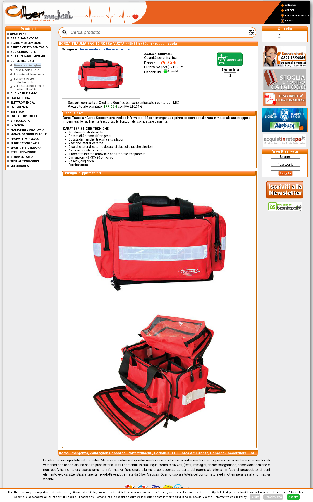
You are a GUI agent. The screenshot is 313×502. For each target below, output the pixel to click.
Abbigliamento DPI (24, 38)
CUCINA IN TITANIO (23, 93)
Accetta (293, 497)
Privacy (289, 21)
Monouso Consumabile (28, 134)
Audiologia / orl (23, 52)
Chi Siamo (290, 5)
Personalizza (273, 497)
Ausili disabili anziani (27, 56)
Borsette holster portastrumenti (24, 80)
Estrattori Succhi (24, 116)
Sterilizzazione (23, 152)
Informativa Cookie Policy (231, 497)
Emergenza (19, 107)
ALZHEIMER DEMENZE (25, 43)
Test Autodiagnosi (25, 161)
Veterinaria (19, 165)
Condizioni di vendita (297, 15)
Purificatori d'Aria (25, 143)
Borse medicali (22, 61)
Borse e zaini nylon (27, 65)
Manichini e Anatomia (27, 129)
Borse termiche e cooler (29, 74)
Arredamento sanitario (29, 47)
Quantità (230, 69)
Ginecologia (20, 120)
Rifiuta (255, 497)
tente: (285, 156)
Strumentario (21, 156)
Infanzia (17, 125)
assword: (285, 164)
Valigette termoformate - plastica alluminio (30, 87)
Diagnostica (20, 98)
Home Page (16, 34)
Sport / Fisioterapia (25, 147)
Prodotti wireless (24, 138)
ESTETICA (17, 111)
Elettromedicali (23, 102)
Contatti (290, 10)
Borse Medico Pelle (26, 70)
